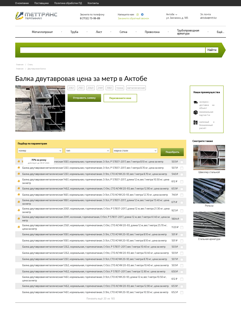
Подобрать (172, 151)
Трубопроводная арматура (188, 32)
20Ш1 (91, 87)
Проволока (152, 31)
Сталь (30, 64)
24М (100, 87)
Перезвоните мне (120, 97)
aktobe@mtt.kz (208, 17)
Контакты (93, 3)
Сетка (123, 31)
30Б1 (109, 87)
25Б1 (80, 87)
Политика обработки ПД (68, 3)
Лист (99, 31)
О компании (22, 3)
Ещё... (220, 31)
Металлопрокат (42, 31)
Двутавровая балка (37, 69)
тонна (119, 87)
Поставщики (41, 3)
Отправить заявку (84, 97)
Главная (19, 64)
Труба (74, 31)
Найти (212, 50)
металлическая (136, 87)
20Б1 (71, 87)
